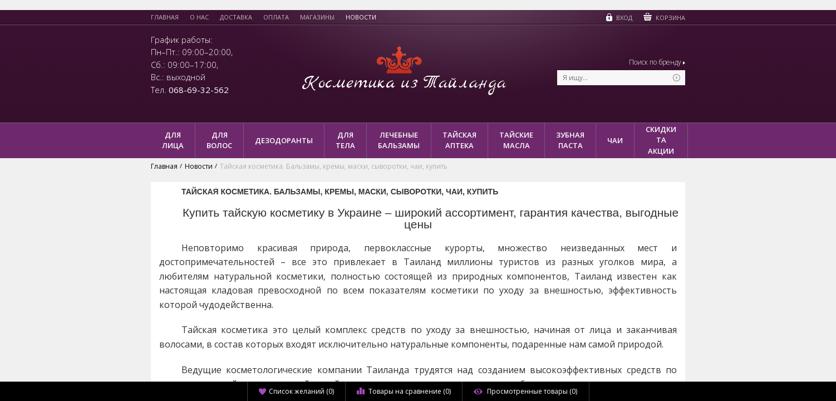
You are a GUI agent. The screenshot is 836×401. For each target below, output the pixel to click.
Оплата (276, 17)
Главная (165, 17)
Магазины (317, 17)
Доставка (236, 17)
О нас (199, 17)
